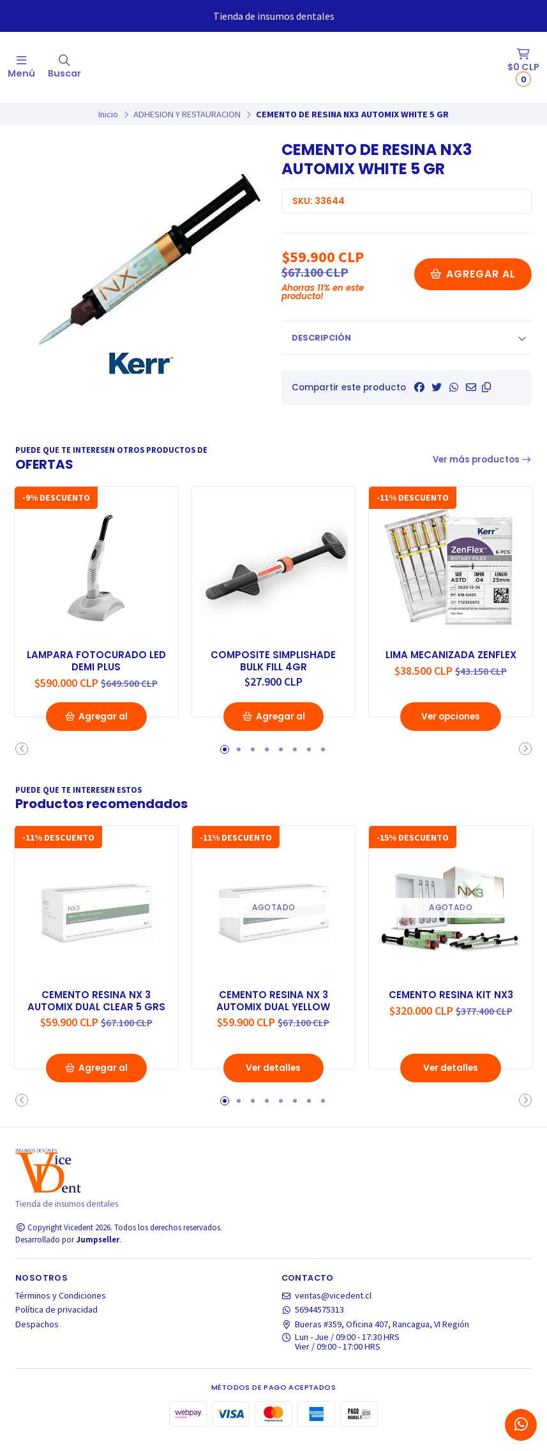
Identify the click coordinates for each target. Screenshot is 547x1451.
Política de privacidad (56, 1320)
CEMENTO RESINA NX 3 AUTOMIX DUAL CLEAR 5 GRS (96, 1017)
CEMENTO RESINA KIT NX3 (450, 1004)
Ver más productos (482, 459)
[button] (486, 387)
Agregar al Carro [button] (96, 731)
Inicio (108, 114)
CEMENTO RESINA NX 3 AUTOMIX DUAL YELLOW (273, 1011)
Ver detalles (273, 1079)
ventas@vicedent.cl (326, 1306)
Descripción (321, 337)
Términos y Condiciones (60, 1306)
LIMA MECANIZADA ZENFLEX (451, 653)
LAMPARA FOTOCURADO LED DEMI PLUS (96, 659)
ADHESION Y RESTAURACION (187, 114)
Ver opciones (451, 727)
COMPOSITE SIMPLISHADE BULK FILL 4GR (273, 659)
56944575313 (313, 1320)
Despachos (37, 1334)
